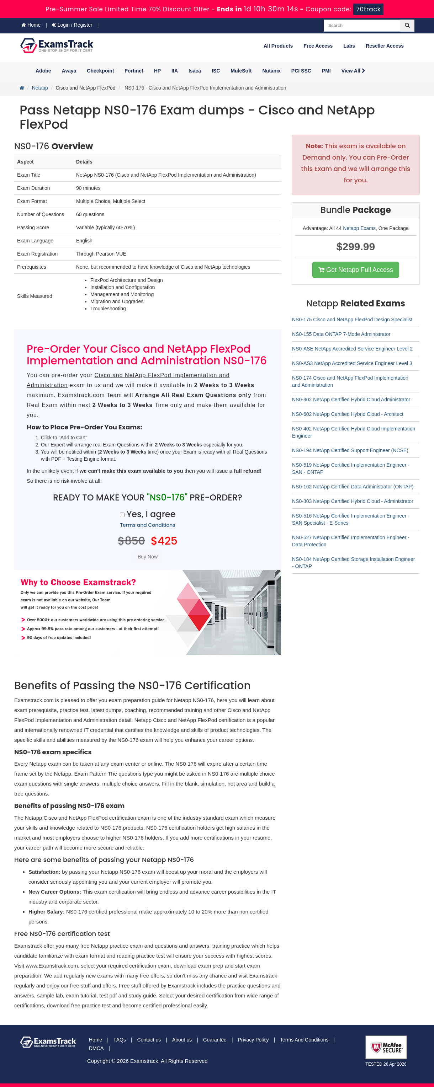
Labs (349, 46)
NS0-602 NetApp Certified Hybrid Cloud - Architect (347, 414)
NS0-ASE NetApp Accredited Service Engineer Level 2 (352, 349)
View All (353, 71)
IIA (174, 71)
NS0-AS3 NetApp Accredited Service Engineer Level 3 (352, 363)
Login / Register (72, 25)
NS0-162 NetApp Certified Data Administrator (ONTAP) (352, 486)
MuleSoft (241, 71)
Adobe (43, 71)
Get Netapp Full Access (355, 269)
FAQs (119, 1040)
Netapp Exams (359, 228)
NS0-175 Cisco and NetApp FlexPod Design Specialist (352, 319)
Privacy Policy (253, 1040)
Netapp (40, 88)
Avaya (69, 71)
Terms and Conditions (147, 525)
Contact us (149, 1040)
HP (157, 71)
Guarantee (215, 1040)
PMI (326, 71)
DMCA (96, 1048)
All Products (278, 46)
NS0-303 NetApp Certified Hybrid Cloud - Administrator (352, 501)
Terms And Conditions (304, 1040)
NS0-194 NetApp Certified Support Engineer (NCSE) (350, 450)
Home (31, 25)
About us (182, 1040)
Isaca (195, 71)
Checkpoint (100, 71)
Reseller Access (385, 46)
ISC (216, 71)
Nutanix (272, 71)
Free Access (318, 46)
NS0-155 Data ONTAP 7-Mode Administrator (341, 334)
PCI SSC (301, 71)
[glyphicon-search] (407, 26)
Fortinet (134, 71)
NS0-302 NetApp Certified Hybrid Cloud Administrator (351, 399)
